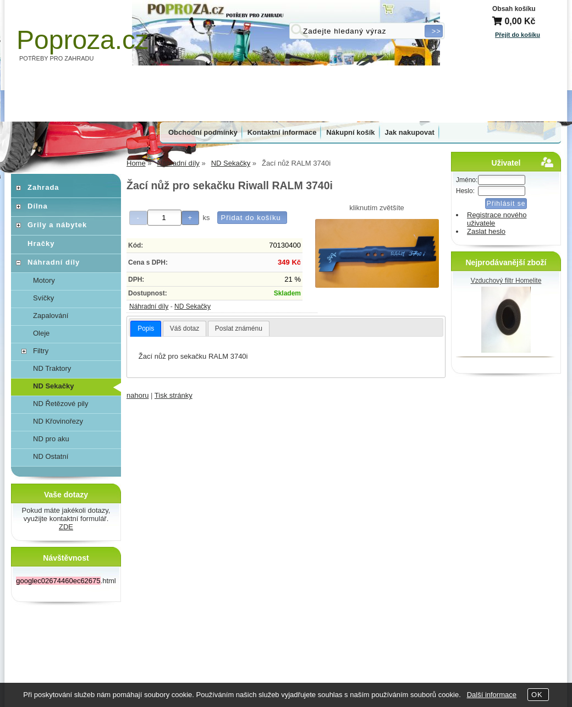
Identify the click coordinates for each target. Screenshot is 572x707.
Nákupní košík (350, 132)
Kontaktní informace (282, 132)
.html (66, 581)
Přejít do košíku (517, 34)
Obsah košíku (514, 9)
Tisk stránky (174, 395)
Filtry (40, 351)
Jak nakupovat (410, 132)
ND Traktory (52, 368)
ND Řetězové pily (60, 403)
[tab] (145, 329)
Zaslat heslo (486, 231)
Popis (146, 328)
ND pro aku (51, 439)
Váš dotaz (184, 328)
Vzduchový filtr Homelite (506, 280)
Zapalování (50, 315)
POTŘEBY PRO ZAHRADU (56, 58)
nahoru (137, 395)
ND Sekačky (192, 306)
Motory (44, 280)
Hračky (41, 243)
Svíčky (43, 298)
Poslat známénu (238, 328)
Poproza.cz (82, 39)
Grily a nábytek (57, 225)
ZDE (66, 527)
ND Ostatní (50, 456)
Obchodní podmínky (203, 132)
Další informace (491, 694)
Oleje (41, 333)
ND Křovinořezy (58, 421)
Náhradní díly (148, 306)
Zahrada (43, 187)
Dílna (38, 206)
